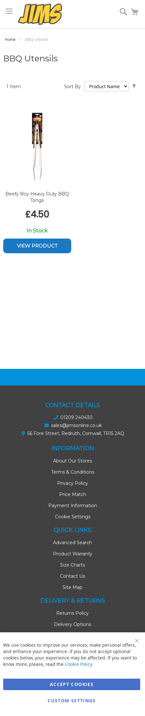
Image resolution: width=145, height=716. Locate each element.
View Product (37, 246)
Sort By (72, 86)
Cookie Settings (72, 517)
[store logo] (40, 14)
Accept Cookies (72, 684)
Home (11, 39)
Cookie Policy (78, 664)
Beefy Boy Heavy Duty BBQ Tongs (37, 197)
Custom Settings (71, 700)
